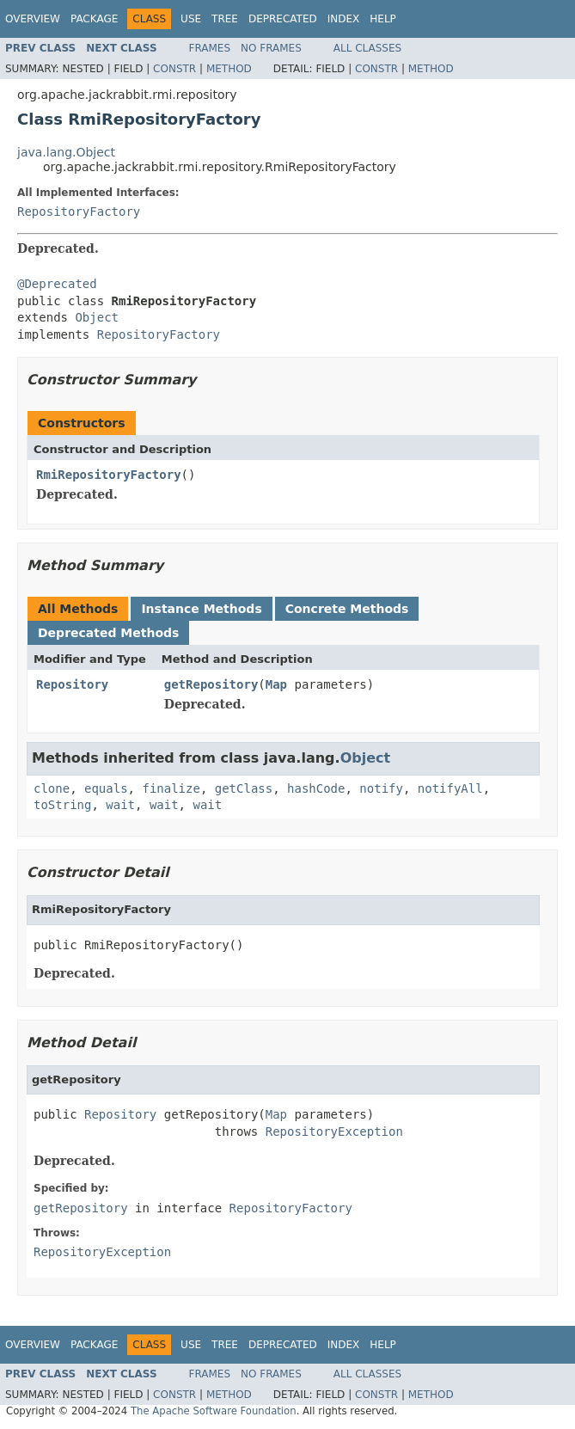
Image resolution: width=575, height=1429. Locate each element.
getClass (243, 788)
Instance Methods (201, 609)
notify (381, 788)
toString (62, 805)
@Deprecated (57, 284)
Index (343, 19)
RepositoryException (334, 1131)
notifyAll (450, 788)
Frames (210, 48)
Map (276, 684)
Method (229, 69)
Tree (224, 19)
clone (52, 788)
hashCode (316, 788)
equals (106, 788)
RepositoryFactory (78, 211)
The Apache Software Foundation (214, 1411)
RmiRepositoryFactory (108, 474)
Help (383, 19)
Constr (174, 69)
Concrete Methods (347, 609)
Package (94, 19)
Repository (72, 684)
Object (97, 317)
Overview (32, 19)
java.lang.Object (66, 152)
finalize (170, 788)
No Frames (271, 48)
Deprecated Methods (108, 633)
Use (190, 19)
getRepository (211, 684)
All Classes (367, 48)
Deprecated (282, 19)
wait (120, 805)
